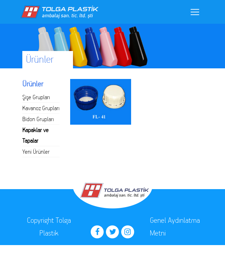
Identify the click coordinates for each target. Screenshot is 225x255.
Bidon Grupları (38, 119)
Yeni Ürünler (36, 151)
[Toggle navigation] (195, 12)
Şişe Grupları (36, 97)
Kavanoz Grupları (41, 108)
